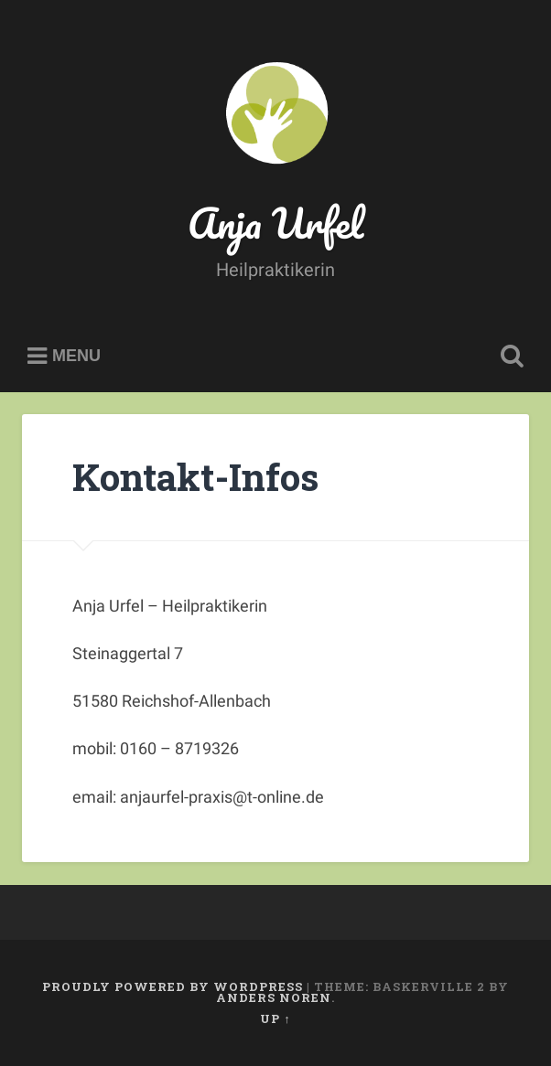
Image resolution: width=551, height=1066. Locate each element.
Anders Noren (273, 997)
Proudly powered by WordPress (172, 986)
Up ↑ (275, 1018)
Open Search (509, 356)
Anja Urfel (275, 222)
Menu (76, 356)
